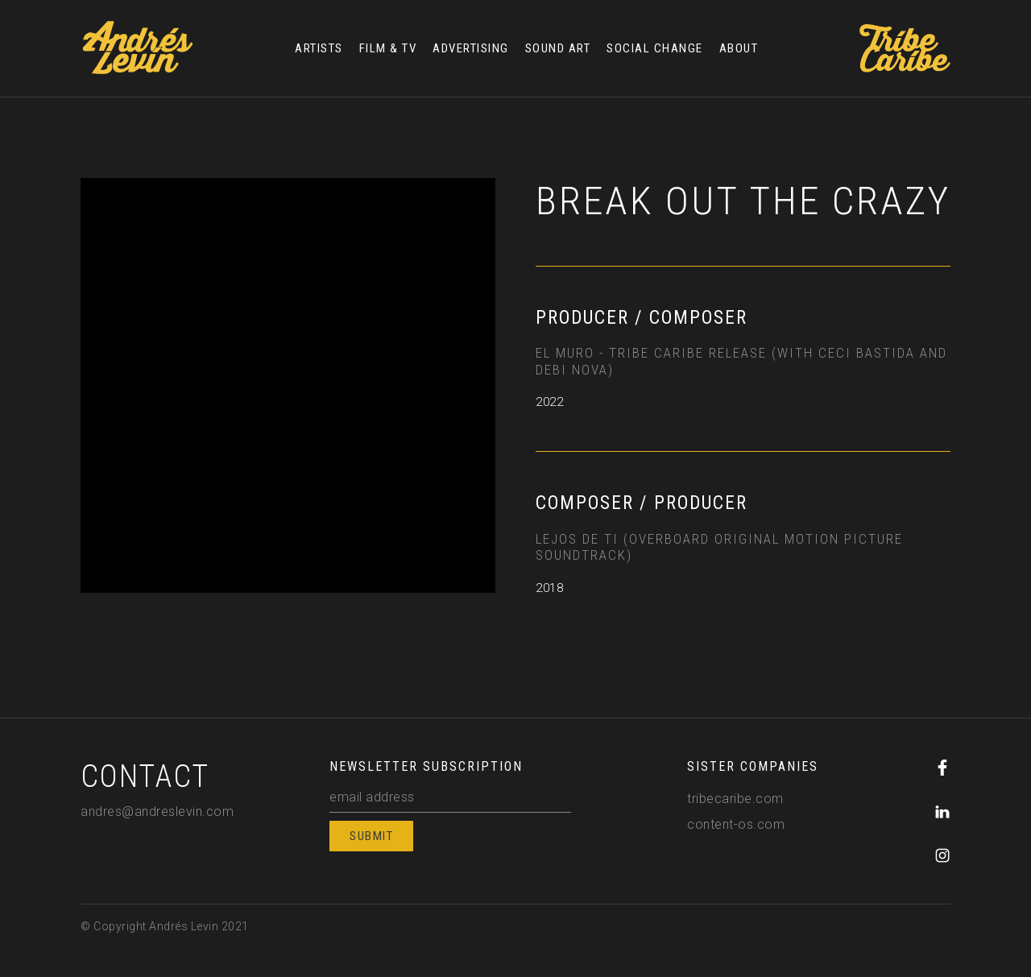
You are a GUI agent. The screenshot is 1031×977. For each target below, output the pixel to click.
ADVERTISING (471, 48)
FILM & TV (388, 48)
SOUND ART (558, 48)
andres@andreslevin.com (157, 811)
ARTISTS (319, 48)
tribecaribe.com (735, 798)
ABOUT (739, 48)
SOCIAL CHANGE (655, 48)
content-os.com (736, 824)
